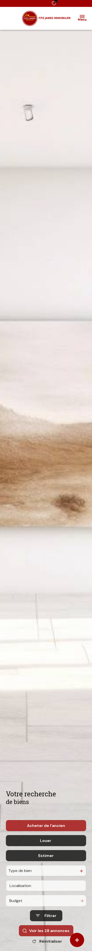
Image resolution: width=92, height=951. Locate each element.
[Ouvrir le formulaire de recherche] (46, 938)
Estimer (46, 878)
